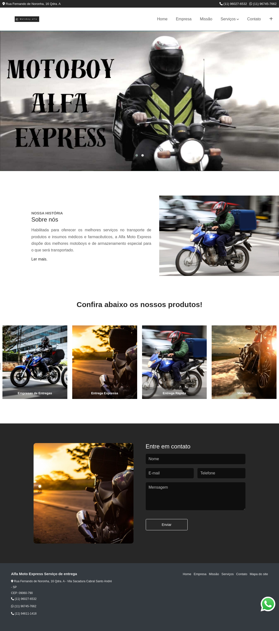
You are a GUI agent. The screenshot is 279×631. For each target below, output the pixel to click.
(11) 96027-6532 (233, 4)
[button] (137, 155)
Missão (206, 19)
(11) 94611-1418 (23, 613)
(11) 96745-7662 (263, 4)
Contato (254, 19)
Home (162, 19)
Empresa (184, 19)
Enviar (166, 525)
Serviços (228, 19)
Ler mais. (39, 259)
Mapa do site (259, 574)
